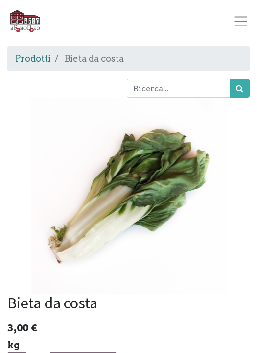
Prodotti (33, 58)
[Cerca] (240, 88)
